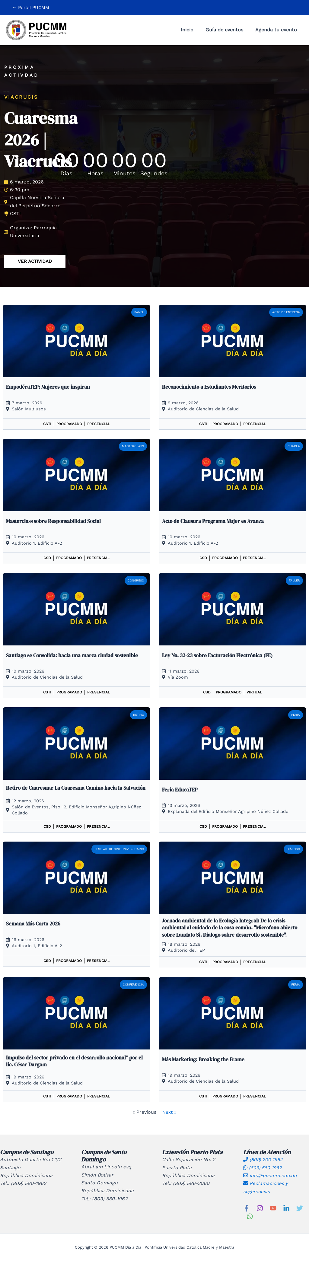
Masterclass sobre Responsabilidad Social (55, 521)
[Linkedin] (286, 1208)
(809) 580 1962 (263, 1167)
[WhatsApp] (250, 1216)
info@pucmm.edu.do (270, 1175)
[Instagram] (259, 1208)
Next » (169, 1112)
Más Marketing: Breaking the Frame (204, 1059)
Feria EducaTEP (180, 789)
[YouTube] (273, 1208)
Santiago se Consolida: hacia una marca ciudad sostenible (74, 655)
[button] (30, 8)
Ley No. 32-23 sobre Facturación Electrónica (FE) (221, 655)
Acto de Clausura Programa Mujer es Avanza (215, 521)
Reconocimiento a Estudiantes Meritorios (211, 386)
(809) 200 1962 (263, 1159)
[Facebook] (246, 1208)
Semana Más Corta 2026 (34, 924)
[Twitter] (299, 1208)
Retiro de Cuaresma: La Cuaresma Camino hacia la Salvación (66, 789)
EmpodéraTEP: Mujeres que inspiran (49, 386)
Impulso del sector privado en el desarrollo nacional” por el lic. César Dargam (74, 1061)
